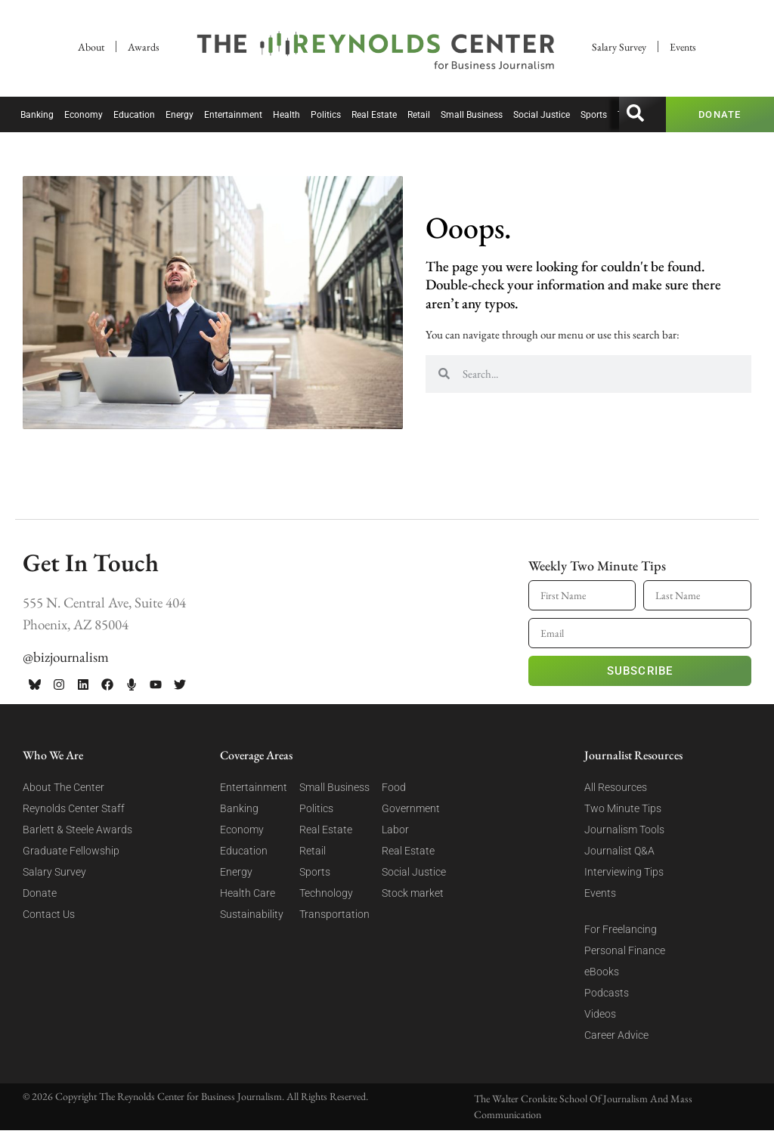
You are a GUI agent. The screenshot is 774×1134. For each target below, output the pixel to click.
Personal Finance (624, 950)
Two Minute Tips (622, 808)
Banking (37, 115)
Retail (418, 115)
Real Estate (374, 115)
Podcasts (606, 993)
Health (286, 115)
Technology (326, 893)
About (91, 47)
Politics (326, 115)
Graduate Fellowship (71, 851)
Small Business (472, 115)
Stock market (413, 893)
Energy (180, 115)
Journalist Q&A (619, 851)
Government (411, 808)
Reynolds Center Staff (74, 808)
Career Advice (616, 1035)
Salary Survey (619, 47)
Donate (40, 893)
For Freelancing (620, 929)
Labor (395, 829)
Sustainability (251, 914)
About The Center (63, 787)
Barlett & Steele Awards (77, 829)
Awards (143, 47)
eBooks (601, 972)
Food (394, 787)
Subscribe (640, 671)
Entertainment (233, 115)
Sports (593, 115)
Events (683, 47)
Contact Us (49, 914)
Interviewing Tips (624, 872)
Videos (600, 1014)
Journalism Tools (624, 829)
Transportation (334, 914)
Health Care (247, 893)
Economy (83, 115)
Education (134, 115)
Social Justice (541, 115)
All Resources (615, 787)
